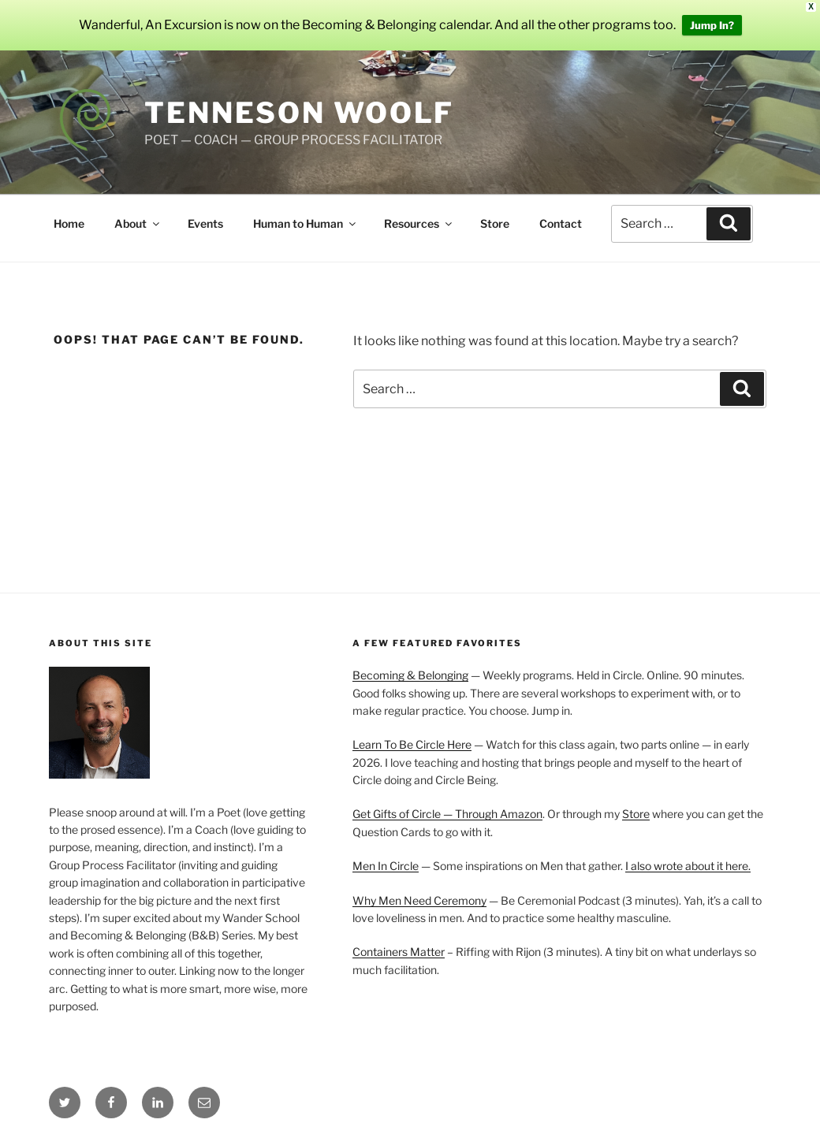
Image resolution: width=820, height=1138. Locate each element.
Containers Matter (398, 951)
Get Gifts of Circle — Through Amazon (447, 813)
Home (69, 223)
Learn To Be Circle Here (412, 744)
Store (494, 223)
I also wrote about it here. (688, 865)
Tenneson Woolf (299, 112)
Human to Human (305, 223)
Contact (560, 223)
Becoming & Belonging (410, 675)
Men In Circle (385, 865)
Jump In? (712, 25)
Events (205, 223)
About (138, 223)
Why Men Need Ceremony (419, 900)
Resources (419, 223)
